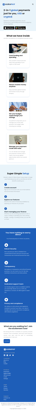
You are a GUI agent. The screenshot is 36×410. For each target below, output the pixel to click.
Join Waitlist (6, 341)
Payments (6, 371)
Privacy (5, 388)
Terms (5, 386)
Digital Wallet (7, 373)
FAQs (5, 399)
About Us (6, 360)
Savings (6, 378)
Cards (5, 377)
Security (6, 390)
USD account (7, 375)
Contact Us (7, 398)
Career (5, 363)
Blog (5, 362)
